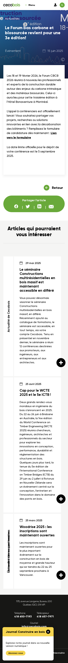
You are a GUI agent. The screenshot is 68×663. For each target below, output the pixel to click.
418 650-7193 (23, 616)
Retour (57, 188)
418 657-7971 (45, 616)
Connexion (54, 5)
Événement (13, 50)
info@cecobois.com (34, 626)
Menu (30, 5)
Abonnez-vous (15, 653)
